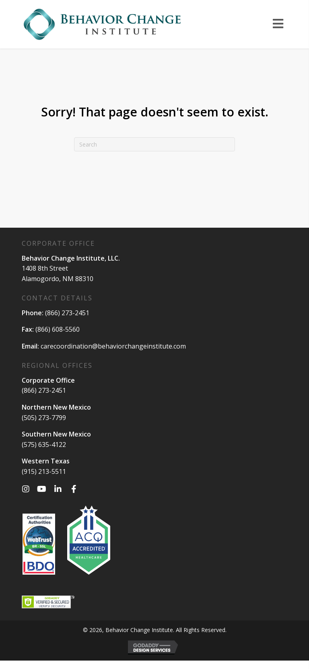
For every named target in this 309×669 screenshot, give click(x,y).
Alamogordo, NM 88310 (57, 278)
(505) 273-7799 (44, 417)
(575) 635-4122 (44, 444)
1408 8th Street (45, 268)
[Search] (154, 144)
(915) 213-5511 (44, 471)
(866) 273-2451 (67, 312)
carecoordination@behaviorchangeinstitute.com (113, 346)
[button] (26, 489)
